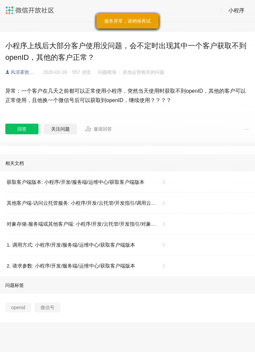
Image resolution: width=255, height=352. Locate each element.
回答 (22, 129)
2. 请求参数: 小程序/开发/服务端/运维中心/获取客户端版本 (71, 266)
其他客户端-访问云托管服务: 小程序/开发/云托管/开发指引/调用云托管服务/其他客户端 (89, 203)
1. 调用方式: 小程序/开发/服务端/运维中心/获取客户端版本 (71, 245)
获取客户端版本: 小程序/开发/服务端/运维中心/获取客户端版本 (75, 182)
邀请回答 (98, 128)
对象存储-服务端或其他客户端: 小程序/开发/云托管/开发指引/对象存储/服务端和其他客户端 (89, 224)
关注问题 (60, 129)
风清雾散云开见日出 (27, 72)
